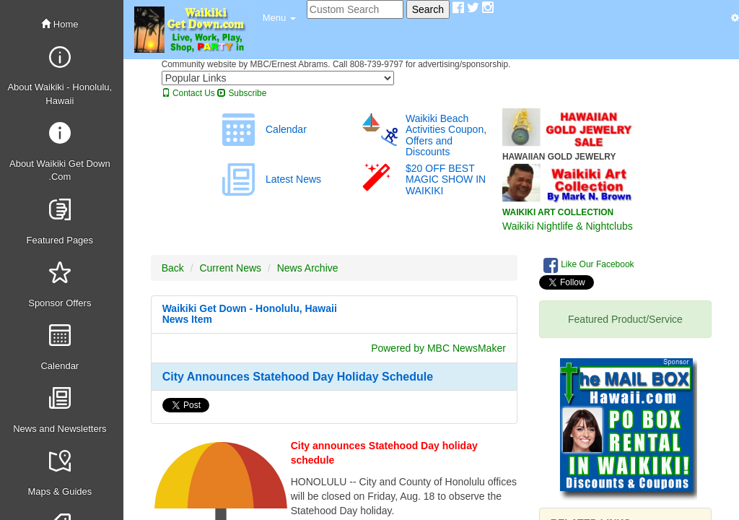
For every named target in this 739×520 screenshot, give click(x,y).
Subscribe (241, 93)
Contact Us (188, 93)
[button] (279, 18)
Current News (230, 268)
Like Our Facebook (588, 265)
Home (59, 24)
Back (173, 268)
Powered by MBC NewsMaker (438, 348)
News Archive (307, 268)
